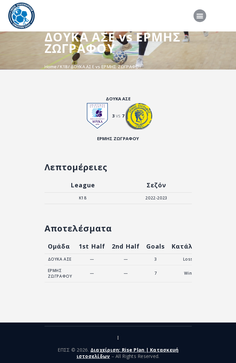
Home (51, 67)
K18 (64, 67)
